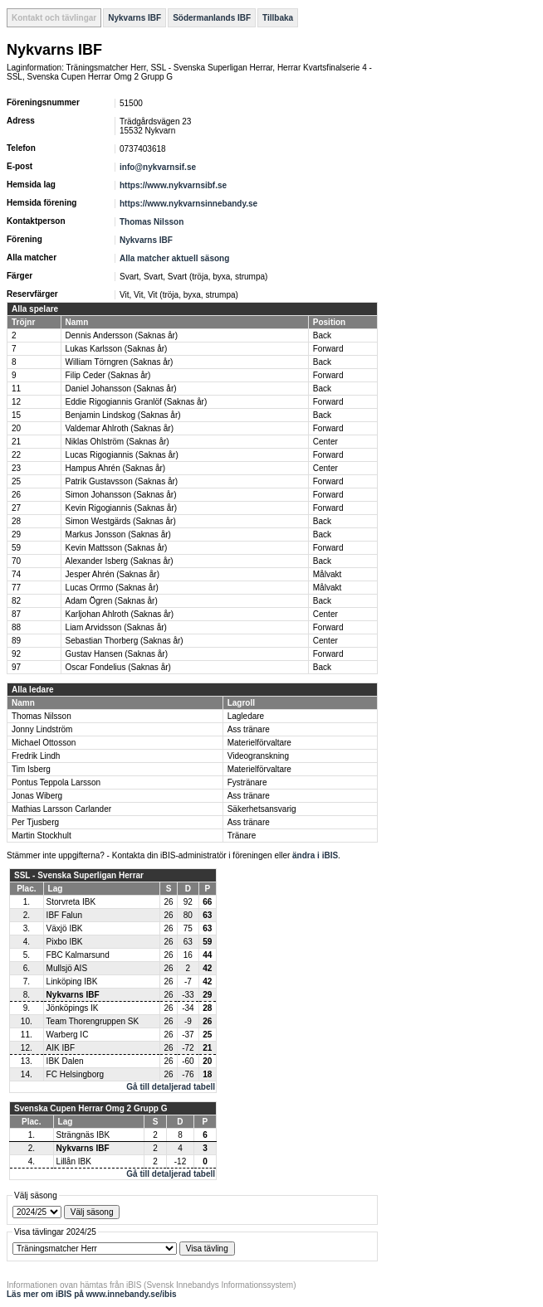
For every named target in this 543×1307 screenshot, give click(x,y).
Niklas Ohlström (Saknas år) (117, 441)
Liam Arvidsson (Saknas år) (116, 627)
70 (16, 561)
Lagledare (245, 716)
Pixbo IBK (64, 941)
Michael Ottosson (44, 742)
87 (16, 614)
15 (16, 415)
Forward (328, 348)
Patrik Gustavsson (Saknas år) (122, 481)
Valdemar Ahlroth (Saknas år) (120, 428)
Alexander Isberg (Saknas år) (120, 561)
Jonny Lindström (42, 729)
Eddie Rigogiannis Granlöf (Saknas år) (137, 401)
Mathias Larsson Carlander (61, 809)
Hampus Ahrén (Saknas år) (116, 468)
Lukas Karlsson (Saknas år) (117, 348)
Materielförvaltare (259, 742)
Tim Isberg (31, 769)
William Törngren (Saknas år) (120, 362)
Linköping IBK (72, 981)
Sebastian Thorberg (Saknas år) (124, 640)
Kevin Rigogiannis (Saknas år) (122, 508)
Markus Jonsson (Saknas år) (118, 534)
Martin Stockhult (41, 835)
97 (16, 667)
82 (16, 600)
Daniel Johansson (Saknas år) (121, 388)
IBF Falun (64, 915)
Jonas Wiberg (37, 795)
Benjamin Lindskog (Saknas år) (123, 415)
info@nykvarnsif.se (158, 167)
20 (16, 428)
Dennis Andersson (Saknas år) (122, 335)
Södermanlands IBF (212, 17)
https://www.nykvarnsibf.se (173, 185)
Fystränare (247, 782)
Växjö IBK (64, 928)
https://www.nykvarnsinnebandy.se (188, 203)
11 (16, 388)
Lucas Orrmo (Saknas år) (112, 587)
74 (16, 574)
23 (16, 468)
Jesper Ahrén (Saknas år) (112, 574)
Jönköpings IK (72, 1008)
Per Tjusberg (35, 822)
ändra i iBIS (315, 855)
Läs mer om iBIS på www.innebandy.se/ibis (92, 1294)
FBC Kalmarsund (78, 955)
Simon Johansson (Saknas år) (121, 494)
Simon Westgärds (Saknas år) (121, 521)
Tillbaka (277, 17)
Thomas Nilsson (151, 221)
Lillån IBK (73, 1161)
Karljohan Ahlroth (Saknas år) (120, 614)
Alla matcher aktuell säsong (174, 258)
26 (16, 494)
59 (16, 547)
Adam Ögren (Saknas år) (112, 600)
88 (16, 627)
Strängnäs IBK (83, 1134)
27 (16, 508)
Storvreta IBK (70, 901)
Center (325, 441)
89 (16, 640)
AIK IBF (60, 1047)
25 (16, 481)
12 (16, 401)
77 (16, 587)
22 (16, 454)
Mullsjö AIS (66, 968)
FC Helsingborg (75, 1074)
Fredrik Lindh (36, 755)
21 (16, 441)
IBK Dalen (65, 1061)
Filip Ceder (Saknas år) (108, 375)
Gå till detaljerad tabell (170, 1086)
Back (322, 335)
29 (16, 534)
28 (16, 521)
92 (16, 653)
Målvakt (327, 574)
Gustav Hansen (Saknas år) (117, 653)
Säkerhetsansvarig (261, 809)
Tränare (242, 835)
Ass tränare (248, 729)
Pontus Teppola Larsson (56, 782)
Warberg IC (67, 1034)
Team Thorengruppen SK (92, 1021)
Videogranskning (258, 755)
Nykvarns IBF (134, 17)
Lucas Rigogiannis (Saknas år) (122, 454)
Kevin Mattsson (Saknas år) (117, 547)
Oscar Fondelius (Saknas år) (118, 667)
